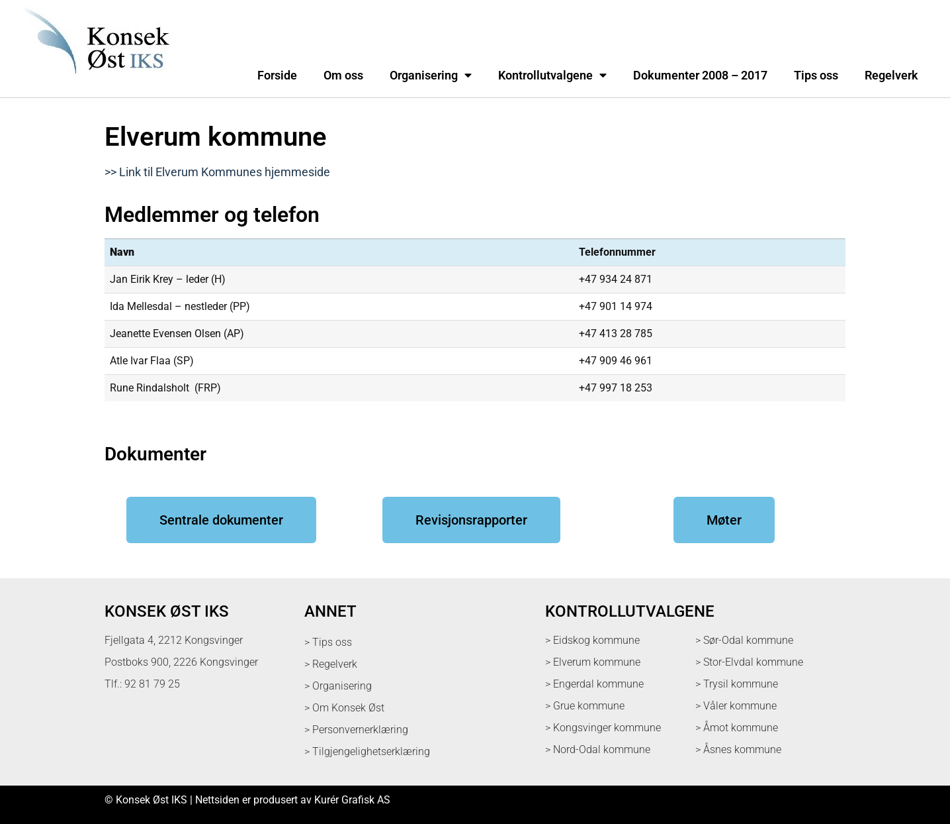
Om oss (343, 75)
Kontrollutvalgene (552, 75)
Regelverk (891, 75)
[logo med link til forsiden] (94, 82)
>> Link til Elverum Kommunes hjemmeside (217, 172)
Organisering (431, 75)
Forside (277, 75)
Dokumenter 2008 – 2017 (700, 75)
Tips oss (816, 75)
